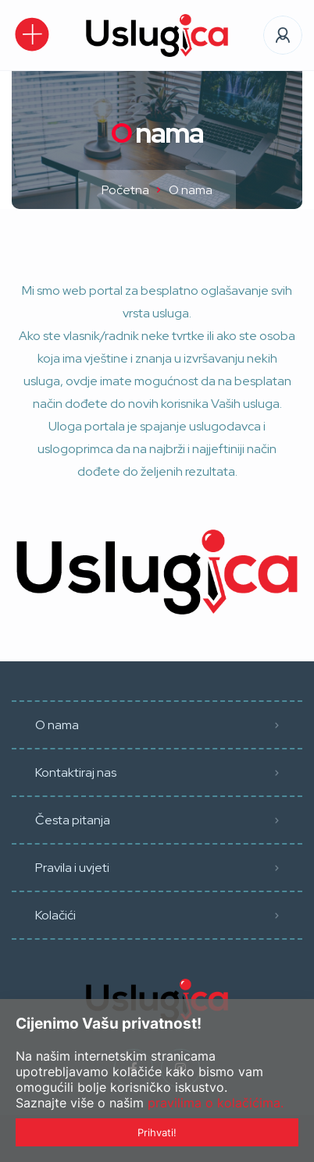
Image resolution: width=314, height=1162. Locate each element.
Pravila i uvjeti (72, 867)
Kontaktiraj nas (75, 772)
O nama (57, 725)
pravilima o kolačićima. (216, 1103)
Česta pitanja (72, 820)
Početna (125, 190)
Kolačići (55, 915)
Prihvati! (157, 1132)
